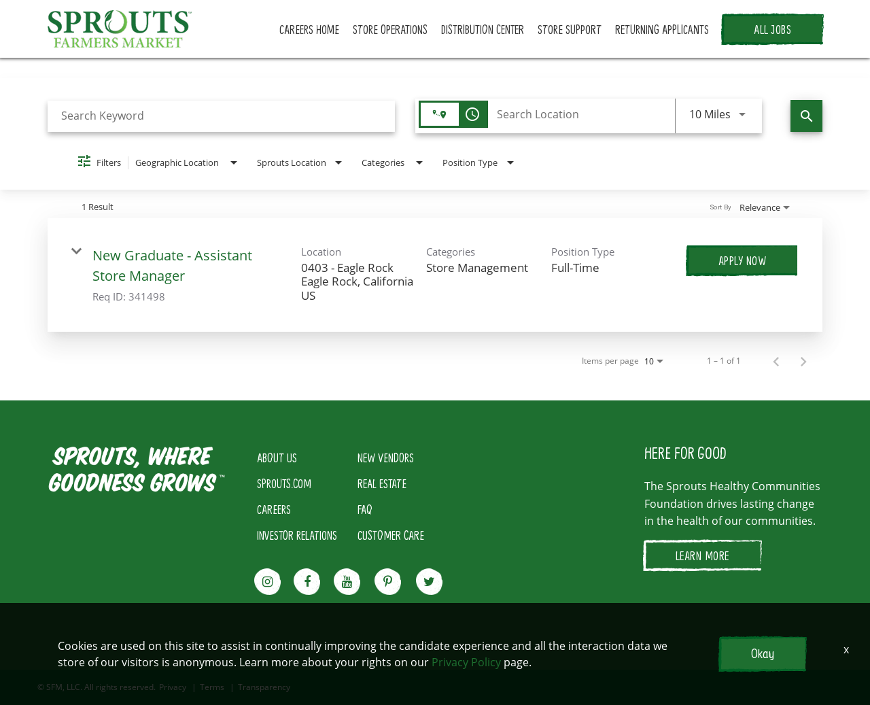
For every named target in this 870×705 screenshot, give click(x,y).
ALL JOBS (772, 29)
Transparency (264, 687)
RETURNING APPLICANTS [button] (662, 29)
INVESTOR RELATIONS (297, 535)
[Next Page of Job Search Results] (803, 361)
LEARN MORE (702, 555)
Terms (212, 687)
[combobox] (221, 116)
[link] (435, 275)
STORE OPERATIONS (390, 29)
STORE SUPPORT (570, 29)
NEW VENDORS (386, 457)
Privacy (172, 687)
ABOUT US (277, 457)
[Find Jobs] (806, 116)
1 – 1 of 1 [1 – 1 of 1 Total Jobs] (724, 361)
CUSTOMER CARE (391, 535)
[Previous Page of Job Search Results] (776, 361)
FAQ (365, 509)
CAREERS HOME (309, 29)
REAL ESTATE (382, 483)
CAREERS (274, 509)
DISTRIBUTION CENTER (482, 29)
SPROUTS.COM (284, 483)
